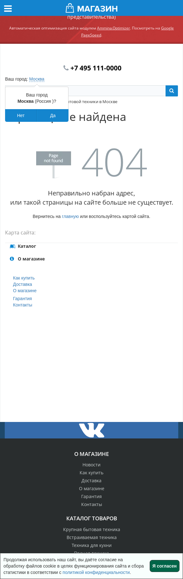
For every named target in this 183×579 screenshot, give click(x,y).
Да (53, 115)
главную (70, 216)
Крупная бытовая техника (91, 529)
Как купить (24, 277)
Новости (91, 465)
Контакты (22, 304)
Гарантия (22, 298)
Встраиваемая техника (92, 537)
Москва (36, 79)
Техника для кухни (92, 545)
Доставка (22, 284)
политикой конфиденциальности (96, 572)
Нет (21, 115)
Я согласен (165, 566)
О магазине (24, 290)
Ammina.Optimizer (113, 28)
